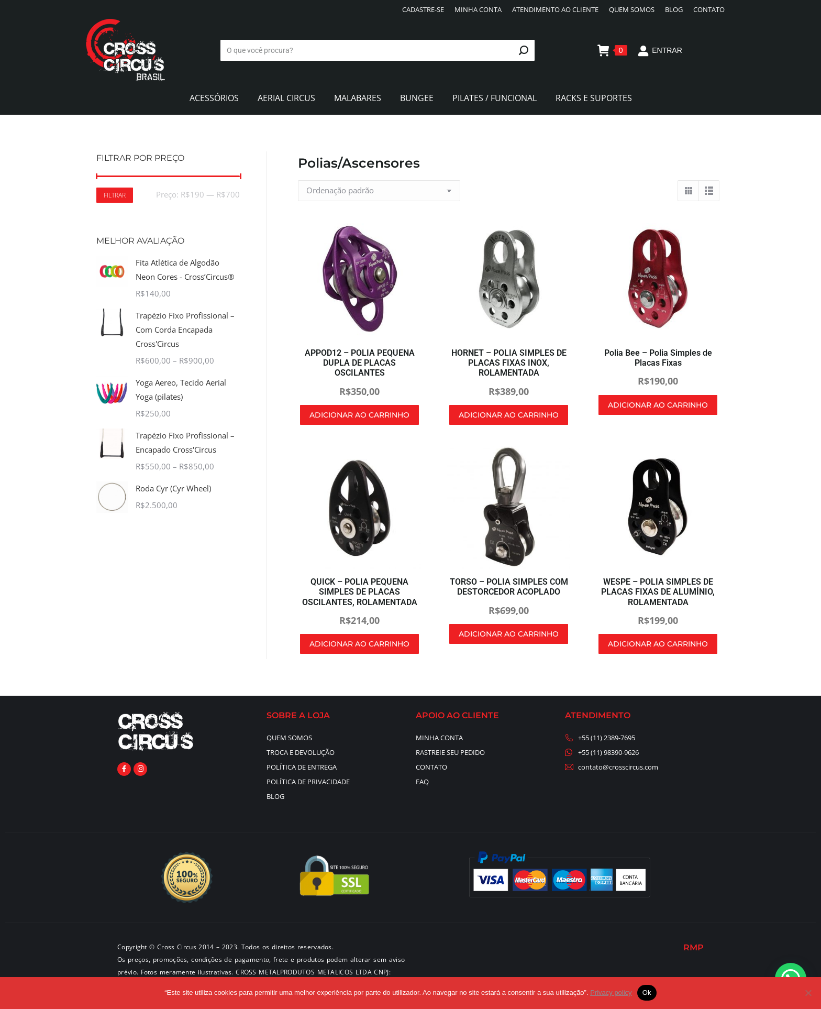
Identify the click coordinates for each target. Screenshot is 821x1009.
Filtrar (115, 195)
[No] (808, 993)
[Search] (377, 50)
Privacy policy (610, 992)
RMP (693, 947)
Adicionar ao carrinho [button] (359, 415)
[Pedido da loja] (379, 190)
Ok (646, 992)
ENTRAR (660, 50)
